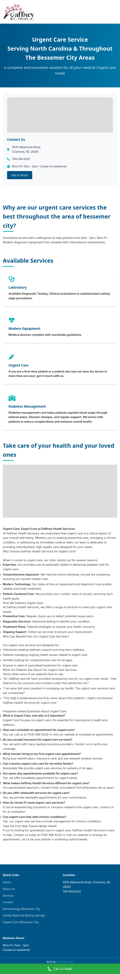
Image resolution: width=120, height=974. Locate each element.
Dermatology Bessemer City (21, 909)
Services (8, 896)
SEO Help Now (64, 961)
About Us (9, 889)
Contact (8, 902)
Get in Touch (19, 175)
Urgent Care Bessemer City (21, 922)
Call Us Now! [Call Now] (60, 969)
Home (7, 882)
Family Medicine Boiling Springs (24, 915)
